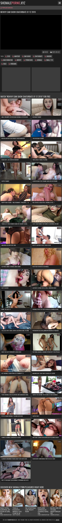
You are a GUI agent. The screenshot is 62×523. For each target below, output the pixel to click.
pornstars (28, 60)
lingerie (48, 56)
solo (3, 64)
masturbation (7, 60)
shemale (38, 60)
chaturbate (37, 56)
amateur (16, 56)
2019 (7, 56)
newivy (18, 60)
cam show (26, 56)
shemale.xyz (12, 3)
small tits (48, 60)
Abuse (57, 520)
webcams (12, 64)
